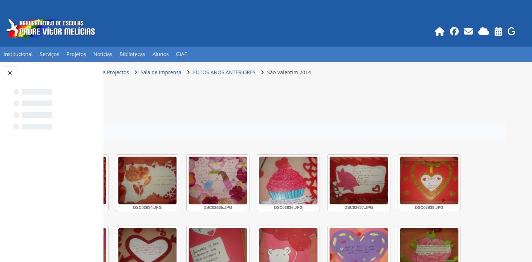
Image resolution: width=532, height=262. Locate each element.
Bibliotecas (132, 54)
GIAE (181, 54)
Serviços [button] (50, 54)
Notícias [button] (102, 54)
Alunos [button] (161, 54)
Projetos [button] (76, 54)
